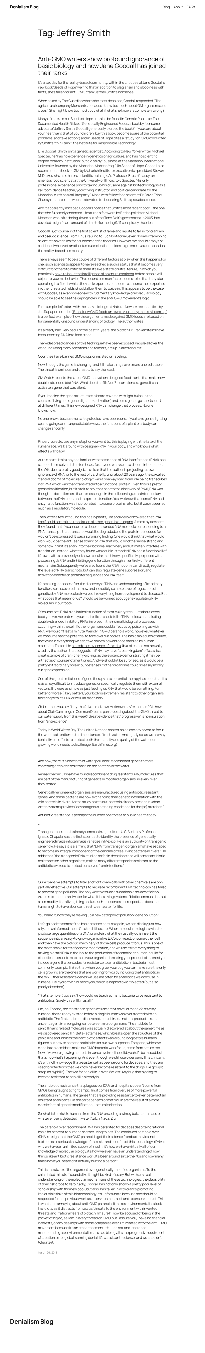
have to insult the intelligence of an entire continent (94, 273)
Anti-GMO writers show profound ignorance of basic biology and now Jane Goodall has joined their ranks (102, 65)
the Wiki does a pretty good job (61, 469)
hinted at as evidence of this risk (96, 645)
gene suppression (130, 570)
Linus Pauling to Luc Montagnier (102, 236)
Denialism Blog (24, 7)
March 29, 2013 (47, 1252)
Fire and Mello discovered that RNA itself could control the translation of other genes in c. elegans (99, 519)
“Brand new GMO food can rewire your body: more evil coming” (119, 311)
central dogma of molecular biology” (66, 479)
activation (46, 574)
